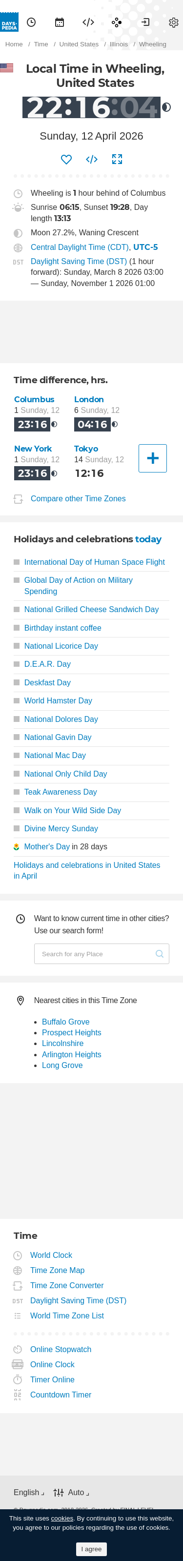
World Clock (51, 1255)
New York (33, 448)
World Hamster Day (53, 701)
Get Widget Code (92, 159)
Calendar (59, 22)
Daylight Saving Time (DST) (79, 261)
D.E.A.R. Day (42, 664)
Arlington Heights (72, 1054)
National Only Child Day (60, 774)
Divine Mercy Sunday (56, 828)
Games (116, 22)
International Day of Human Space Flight (89, 562)
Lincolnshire (62, 1043)
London (89, 399)
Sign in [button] (145, 22)
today (148, 539)
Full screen (117, 159)
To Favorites (66, 159)
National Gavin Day (53, 737)
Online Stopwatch (61, 1349)
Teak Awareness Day (55, 792)
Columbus (34, 399)
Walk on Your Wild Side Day (67, 810)
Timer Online (53, 1380)
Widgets (88, 22)
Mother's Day (47, 846)
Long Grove (62, 1065)
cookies (62, 1518)
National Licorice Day (56, 646)
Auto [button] (76, 1492)
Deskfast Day (42, 682)
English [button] (26, 1492)
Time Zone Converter (67, 1285)
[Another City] (153, 458)
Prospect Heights (72, 1032)
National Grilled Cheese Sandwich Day (86, 609)
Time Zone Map (57, 1270)
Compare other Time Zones (78, 498)
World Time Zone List (67, 1316)
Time (31, 22)
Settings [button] (173, 22)
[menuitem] (31, 22)
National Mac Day (50, 755)
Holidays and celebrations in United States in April (87, 870)
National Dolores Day (56, 719)
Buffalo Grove (66, 1022)
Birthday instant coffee (58, 628)
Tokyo (86, 448)
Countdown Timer (61, 1395)
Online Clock (53, 1364)
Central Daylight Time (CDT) (80, 247)
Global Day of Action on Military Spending (73, 585)
